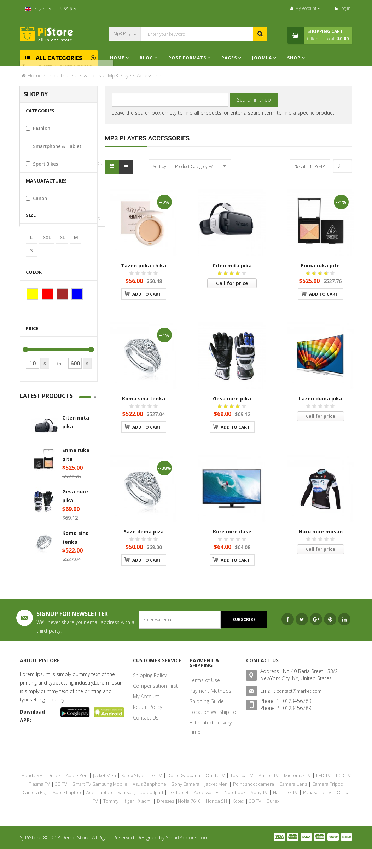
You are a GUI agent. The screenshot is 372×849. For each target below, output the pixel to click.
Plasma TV (39, 784)
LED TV (323, 775)
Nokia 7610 (189, 801)
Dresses (165, 801)
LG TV (156, 775)
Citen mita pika (232, 265)
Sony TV (259, 792)
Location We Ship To (213, 712)
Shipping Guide (207, 701)
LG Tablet (178, 792)
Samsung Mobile (110, 784)
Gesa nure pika (232, 398)
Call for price (232, 283)
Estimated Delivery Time (211, 727)
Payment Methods (210, 690)
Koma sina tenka (143, 398)
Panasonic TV (317, 792)
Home (117, 58)
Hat (276, 792)
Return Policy (147, 707)
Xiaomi (145, 801)
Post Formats (187, 58)
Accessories (206, 792)
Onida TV (215, 775)
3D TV (61, 784)
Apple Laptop (67, 792)
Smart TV (81, 784)
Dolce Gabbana (183, 775)
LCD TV (343, 775)
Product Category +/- (194, 166)
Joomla (262, 58)
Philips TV (268, 775)
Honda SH (31, 775)
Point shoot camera (253, 784)
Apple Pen (77, 775)
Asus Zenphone (149, 784)
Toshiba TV (241, 775)
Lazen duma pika (320, 398)
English (38, 9)
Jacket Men (104, 775)
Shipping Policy (150, 675)
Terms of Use (205, 680)
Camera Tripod (327, 784)
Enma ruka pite (320, 265)
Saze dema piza (144, 531)
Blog (147, 58)
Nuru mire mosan (320, 531)
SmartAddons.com (187, 837)
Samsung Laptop (134, 792)
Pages (229, 58)
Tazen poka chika (143, 265)
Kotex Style (132, 775)
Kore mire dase (232, 531)
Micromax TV (297, 775)
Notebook (235, 792)
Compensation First (155, 685)
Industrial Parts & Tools (74, 75)
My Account (146, 696)
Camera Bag (35, 792)
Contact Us (145, 717)
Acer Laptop (99, 792)
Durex (54, 775)
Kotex (238, 801)
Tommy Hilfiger (118, 801)
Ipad (158, 792)
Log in (342, 8)
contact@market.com (299, 691)
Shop (294, 58)
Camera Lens (293, 784)
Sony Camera (185, 784)
